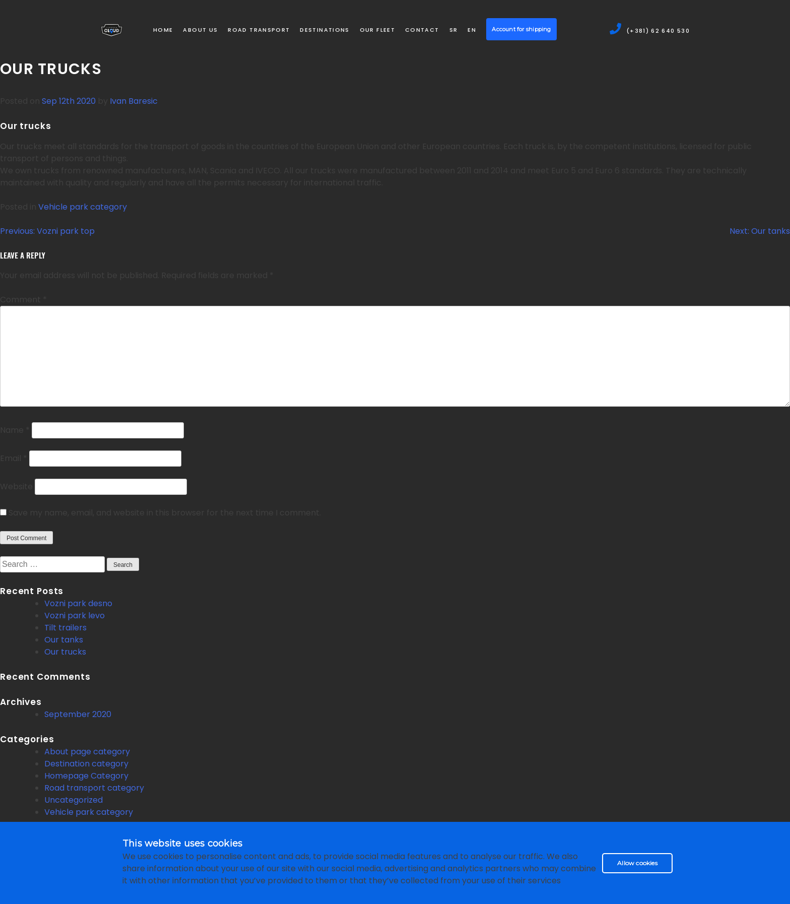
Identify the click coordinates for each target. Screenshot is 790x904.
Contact (422, 30)
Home (163, 30)
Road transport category (94, 788)
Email (13, 458)
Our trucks (65, 652)
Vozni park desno (78, 603)
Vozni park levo (74, 615)
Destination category (86, 763)
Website (16, 486)
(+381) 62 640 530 (649, 29)
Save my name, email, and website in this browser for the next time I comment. (165, 513)
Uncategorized (73, 800)
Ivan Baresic (134, 101)
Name (15, 430)
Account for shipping (521, 29)
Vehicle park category (82, 207)
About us (200, 30)
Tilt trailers (65, 627)
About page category (87, 751)
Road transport (259, 30)
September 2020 (77, 714)
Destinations (324, 30)
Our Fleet (377, 30)
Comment (23, 299)
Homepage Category (86, 776)
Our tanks (63, 639)
